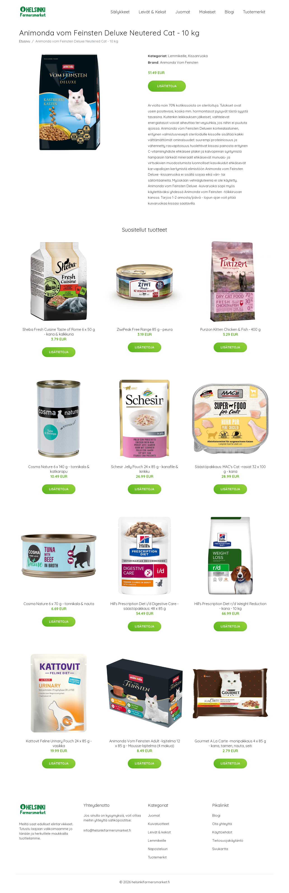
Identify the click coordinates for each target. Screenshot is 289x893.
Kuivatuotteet (158, 827)
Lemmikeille (177, 59)
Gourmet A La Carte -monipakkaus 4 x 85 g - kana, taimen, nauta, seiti (230, 746)
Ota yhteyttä (222, 827)
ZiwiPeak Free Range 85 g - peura (144, 332)
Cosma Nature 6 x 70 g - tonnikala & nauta (58, 607)
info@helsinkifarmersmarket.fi (107, 833)
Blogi (229, 13)
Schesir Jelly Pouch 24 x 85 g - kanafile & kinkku (144, 472)
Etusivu (24, 44)
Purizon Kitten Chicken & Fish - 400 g (230, 332)
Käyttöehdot (222, 835)
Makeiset (207, 13)
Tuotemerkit (254, 13)
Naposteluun (158, 852)
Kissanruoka (198, 59)
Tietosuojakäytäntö (227, 844)
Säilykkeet (120, 13)
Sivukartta (220, 852)
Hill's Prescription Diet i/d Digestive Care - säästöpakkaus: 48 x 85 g (144, 609)
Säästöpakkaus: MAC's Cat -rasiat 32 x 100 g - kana (230, 472)
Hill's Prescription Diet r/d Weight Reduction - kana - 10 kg (230, 609)
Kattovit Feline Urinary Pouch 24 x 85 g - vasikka (59, 746)
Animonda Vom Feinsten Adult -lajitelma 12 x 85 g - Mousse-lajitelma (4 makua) (144, 746)
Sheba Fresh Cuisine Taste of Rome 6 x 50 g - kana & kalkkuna (59, 335)
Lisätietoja (167, 89)
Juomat (182, 13)
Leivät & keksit (152, 13)
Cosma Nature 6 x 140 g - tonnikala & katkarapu (58, 472)
